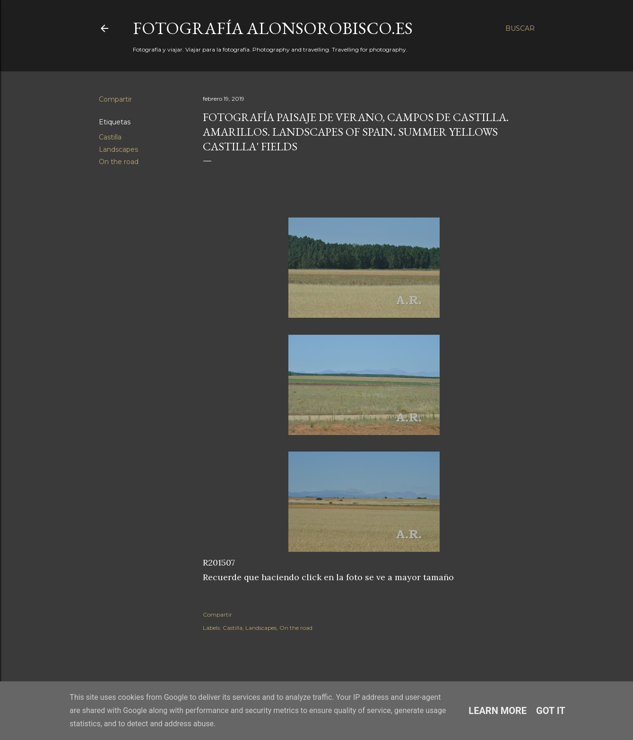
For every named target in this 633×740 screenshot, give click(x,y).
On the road (119, 161)
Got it (550, 710)
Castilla (110, 137)
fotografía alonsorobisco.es (273, 28)
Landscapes (118, 149)
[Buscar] (520, 28)
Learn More (497, 710)
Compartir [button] (115, 99)
